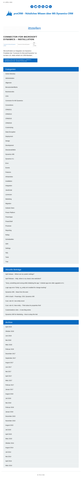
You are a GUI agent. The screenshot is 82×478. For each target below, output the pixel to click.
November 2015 (10, 420)
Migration (8, 203)
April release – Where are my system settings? (19, 274)
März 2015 (8, 438)
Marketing (8, 199)
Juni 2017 (8, 367)
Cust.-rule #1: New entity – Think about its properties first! (23, 305)
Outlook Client (9, 208)
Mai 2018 (8, 340)
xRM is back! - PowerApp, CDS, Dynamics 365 (19, 296)
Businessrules (9, 91)
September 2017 (10, 358)
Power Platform (10, 212)
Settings (8, 248)
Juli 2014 (8, 452)
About (7, 32)
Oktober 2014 (9, 443)
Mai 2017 (8, 371)
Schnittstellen (21, 61)
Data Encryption (10, 132)
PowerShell (9, 221)
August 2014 (9, 447)
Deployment (9, 136)
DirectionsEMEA (10, 149)
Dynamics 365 (9, 154)
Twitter (35, 6)
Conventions (9, 105)
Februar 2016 (9, 407)
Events (7, 167)
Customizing (9, 127)
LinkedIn (39, 6)
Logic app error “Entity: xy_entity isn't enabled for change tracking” (25, 287)
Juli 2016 (8, 398)
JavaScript (8, 190)
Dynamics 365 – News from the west (16, 292)
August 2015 (9, 425)
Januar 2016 (9, 411)
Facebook (31, 6)
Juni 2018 (8, 335)
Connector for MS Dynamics (15, 59)
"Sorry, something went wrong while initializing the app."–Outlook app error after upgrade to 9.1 (34, 283)
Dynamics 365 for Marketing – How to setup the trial (21, 314)
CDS (6, 96)
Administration (9, 78)
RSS (42, 6)
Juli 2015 (8, 429)
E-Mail (46, 6)
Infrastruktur (10, 61)
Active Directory (10, 73)
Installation (8, 181)
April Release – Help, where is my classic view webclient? (23, 278)
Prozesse (8, 225)
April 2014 (8, 461)
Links (17, 28)
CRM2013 (28, 59)
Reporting (8, 230)
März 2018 (8, 344)
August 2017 (9, 362)
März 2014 (8, 465)
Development (9, 145)
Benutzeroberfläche (11, 87)
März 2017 (8, 380)
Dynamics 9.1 (9, 158)
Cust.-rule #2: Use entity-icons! (14, 301)
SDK (6, 243)
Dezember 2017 (10, 353)
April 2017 (8, 376)
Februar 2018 (9, 349)
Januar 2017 (9, 389)
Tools (7, 257)
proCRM (8, 28)
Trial (6, 261)
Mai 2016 (8, 402)
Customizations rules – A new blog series (18, 309)
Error (7, 163)
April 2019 (8, 326)
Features (8, 172)
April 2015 (8, 434)
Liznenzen (8, 194)
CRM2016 (8, 123)
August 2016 (9, 393)
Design (7, 140)
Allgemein (8, 82)
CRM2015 (8, 118)
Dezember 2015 (10, 416)
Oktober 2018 (9, 331)
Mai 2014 (8, 456)
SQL (6, 252)
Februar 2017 (9, 385)
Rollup (7, 234)
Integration (8, 185)
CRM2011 (8, 109)
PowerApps (9, 217)
